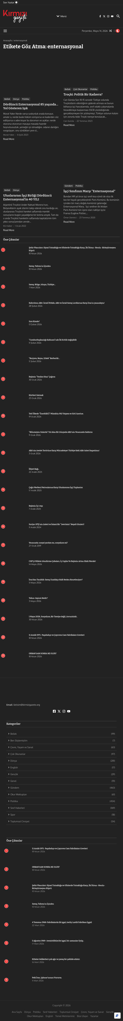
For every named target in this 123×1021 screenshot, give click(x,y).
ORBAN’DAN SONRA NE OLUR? (43, 652)
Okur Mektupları (35, 1015)
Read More (8, 138)
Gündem (69, 185)
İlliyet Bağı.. (34, 468)
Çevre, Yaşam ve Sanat (92, 1011)
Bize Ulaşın (82, 1015)
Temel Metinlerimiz (65, 1015)
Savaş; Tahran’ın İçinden (40, 265)
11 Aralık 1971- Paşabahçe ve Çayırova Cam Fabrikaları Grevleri (56, 634)
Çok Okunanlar (80, 89)
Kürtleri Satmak (36, 394)
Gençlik (110, 1011)
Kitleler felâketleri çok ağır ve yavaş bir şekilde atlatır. (56, 958)
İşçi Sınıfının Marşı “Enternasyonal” (88, 190)
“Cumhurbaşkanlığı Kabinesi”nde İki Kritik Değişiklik (53, 339)
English (49, 1015)
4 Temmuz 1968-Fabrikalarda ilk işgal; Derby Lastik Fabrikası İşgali (62, 921)
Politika (25, 99)
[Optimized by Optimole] (117, 1015)
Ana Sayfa (17, 1011)
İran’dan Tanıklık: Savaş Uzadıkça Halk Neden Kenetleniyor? (56, 579)
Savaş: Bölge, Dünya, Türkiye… (42, 283)
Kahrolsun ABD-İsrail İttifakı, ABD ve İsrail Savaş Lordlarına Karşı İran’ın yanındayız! (67, 302)
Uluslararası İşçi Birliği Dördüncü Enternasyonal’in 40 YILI (26, 196)
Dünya (16, 99)
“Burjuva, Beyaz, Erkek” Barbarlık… (44, 357)
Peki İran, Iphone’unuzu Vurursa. (47, 977)
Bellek (7, 99)
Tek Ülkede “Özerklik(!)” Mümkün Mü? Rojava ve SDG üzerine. (56, 413)
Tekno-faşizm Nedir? (38, 597)
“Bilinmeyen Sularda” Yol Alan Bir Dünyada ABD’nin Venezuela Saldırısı (61, 431)
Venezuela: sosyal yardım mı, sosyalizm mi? (48, 542)
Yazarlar (94, 1015)
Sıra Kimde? (34, 320)
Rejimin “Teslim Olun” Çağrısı (42, 376)
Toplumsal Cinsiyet (69, 1011)
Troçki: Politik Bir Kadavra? (82, 94)
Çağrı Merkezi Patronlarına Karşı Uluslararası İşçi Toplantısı (56, 486)
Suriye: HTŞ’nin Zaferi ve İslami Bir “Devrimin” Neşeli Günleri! (56, 523)
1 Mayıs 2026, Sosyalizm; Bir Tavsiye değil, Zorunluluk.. (53, 616)
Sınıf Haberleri (50, 1011)
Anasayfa (7, 40)
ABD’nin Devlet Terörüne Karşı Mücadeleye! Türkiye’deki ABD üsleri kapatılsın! (64, 450)
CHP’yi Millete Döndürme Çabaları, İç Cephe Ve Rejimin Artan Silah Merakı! (68, 560)
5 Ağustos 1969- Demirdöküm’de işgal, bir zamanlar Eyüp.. (58, 940)
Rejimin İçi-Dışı (36, 505)
